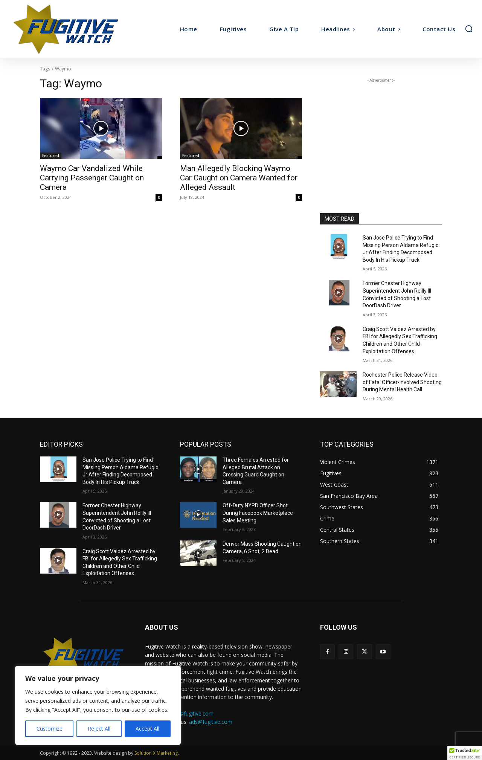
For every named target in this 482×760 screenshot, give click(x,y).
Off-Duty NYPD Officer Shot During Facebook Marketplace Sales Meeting (258, 512)
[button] (469, 28)
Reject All (99, 728)
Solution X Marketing (156, 753)
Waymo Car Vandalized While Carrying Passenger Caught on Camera (92, 178)
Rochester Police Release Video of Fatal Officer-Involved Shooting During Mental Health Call (402, 382)
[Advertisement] (381, 131)
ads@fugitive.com (210, 721)
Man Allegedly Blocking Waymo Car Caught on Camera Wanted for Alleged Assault (238, 178)
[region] (98, 705)
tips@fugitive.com (192, 713)
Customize (50, 728)
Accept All (147, 728)
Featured (50, 155)
